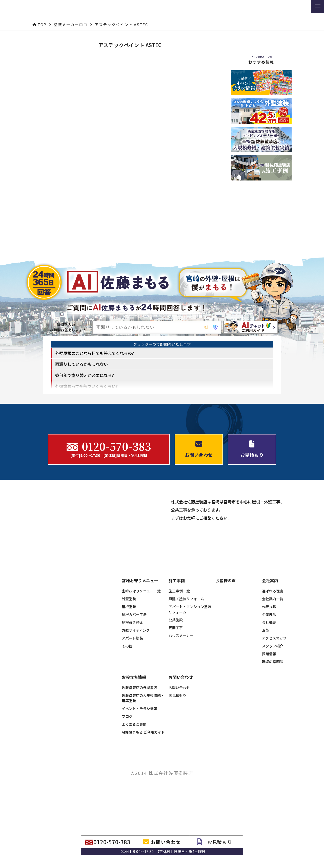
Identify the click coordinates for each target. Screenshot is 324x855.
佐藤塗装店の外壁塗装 (139, 734)
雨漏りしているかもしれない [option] (81, 374)
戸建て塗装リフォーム (186, 645)
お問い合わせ (179, 734)
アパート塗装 (132, 684)
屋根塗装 (129, 653)
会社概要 (269, 668)
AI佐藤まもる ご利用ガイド (143, 778)
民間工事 (176, 674)
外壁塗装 (129, 645)
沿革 (265, 676)
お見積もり (177, 741)
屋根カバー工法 (134, 661)
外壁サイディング (136, 676)
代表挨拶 (269, 653)
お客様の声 (225, 627)
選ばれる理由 (272, 637)
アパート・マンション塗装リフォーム (190, 656)
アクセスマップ (274, 684)
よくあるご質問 (134, 770)
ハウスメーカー (181, 682)
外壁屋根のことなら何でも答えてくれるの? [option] (94, 363)
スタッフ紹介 (272, 692)
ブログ (127, 763)
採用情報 (269, 700)
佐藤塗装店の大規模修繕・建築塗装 (143, 744)
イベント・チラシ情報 (139, 755)
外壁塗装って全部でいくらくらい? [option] (86, 396)
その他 (127, 692)
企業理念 (269, 661)
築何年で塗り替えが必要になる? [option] (84, 385)
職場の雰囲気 (272, 708)
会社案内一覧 (272, 645)
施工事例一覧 (179, 637)
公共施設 (176, 666)
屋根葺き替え (132, 668)
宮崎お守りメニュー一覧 (141, 637)
